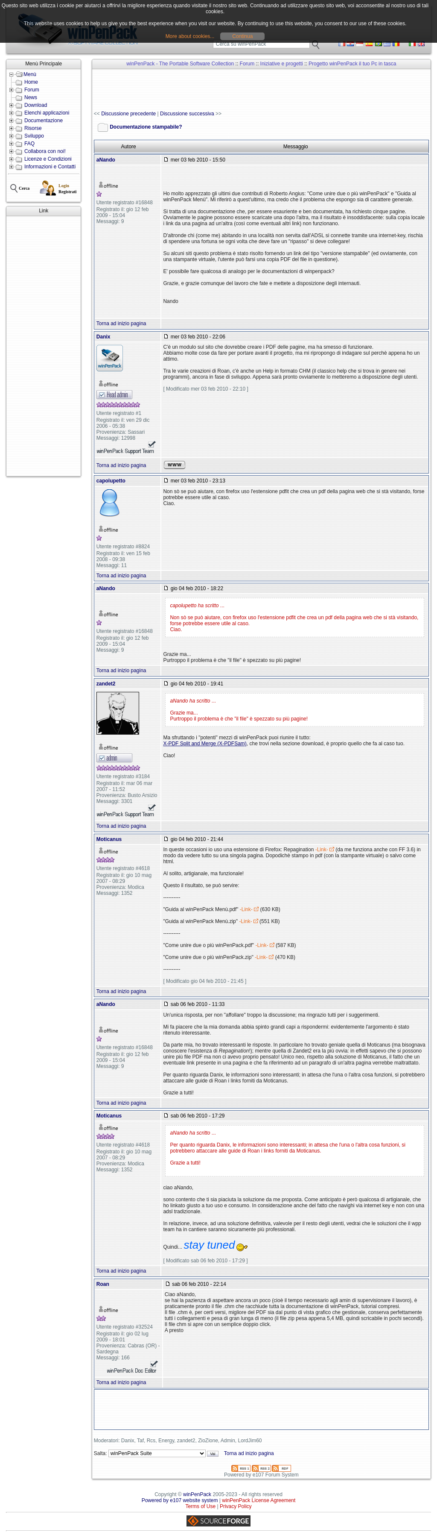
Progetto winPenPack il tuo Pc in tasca (352, 64)
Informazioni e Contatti (50, 167)
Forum (31, 90)
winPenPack (197, 1494)
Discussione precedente (128, 114)
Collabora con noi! (45, 151)
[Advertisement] (43, 346)
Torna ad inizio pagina (121, 323)
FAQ (29, 144)
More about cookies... (190, 36)
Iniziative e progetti (281, 64)
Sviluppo (34, 136)
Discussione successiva (187, 114)
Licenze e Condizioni (48, 159)
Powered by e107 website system (180, 1500)
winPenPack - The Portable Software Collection (180, 64)
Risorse (33, 128)
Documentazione (43, 121)
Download (35, 105)
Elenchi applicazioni (46, 113)
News (30, 97)
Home (31, 82)
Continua (242, 36)
